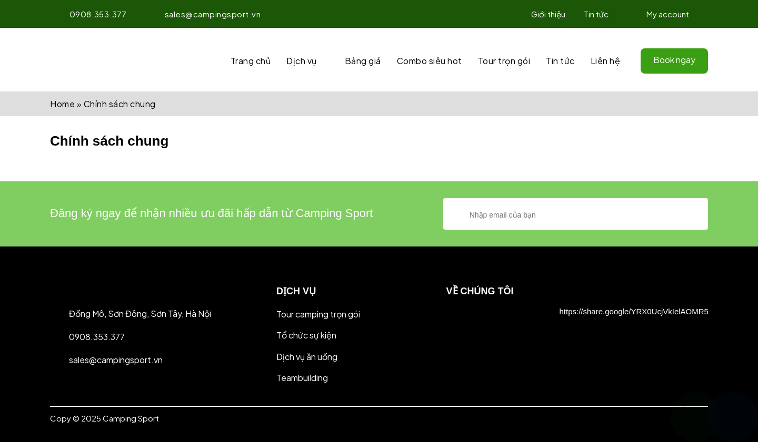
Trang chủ (251, 60)
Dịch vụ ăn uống (306, 356)
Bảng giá (363, 60)
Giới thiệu (548, 14)
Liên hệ (606, 60)
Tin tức (596, 14)
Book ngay (674, 59)
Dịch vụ (301, 60)
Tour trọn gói (504, 60)
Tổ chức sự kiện (306, 335)
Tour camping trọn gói (318, 314)
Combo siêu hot (429, 60)
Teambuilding (302, 377)
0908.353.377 (88, 14)
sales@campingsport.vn (203, 14)
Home (62, 104)
